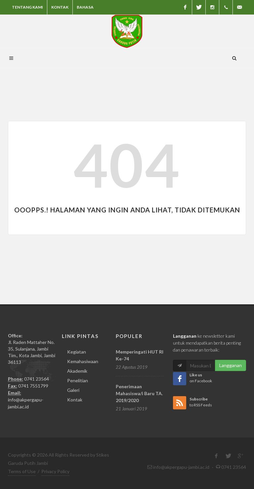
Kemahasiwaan (82, 361)
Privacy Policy (55, 471)
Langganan (230, 365)
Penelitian (77, 380)
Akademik (77, 371)
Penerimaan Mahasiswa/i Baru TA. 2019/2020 (139, 393)
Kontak (59, 7)
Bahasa (85, 7)
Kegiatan (76, 352)
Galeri (73, 390)
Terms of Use (22, 471)
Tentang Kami (27, 7)
